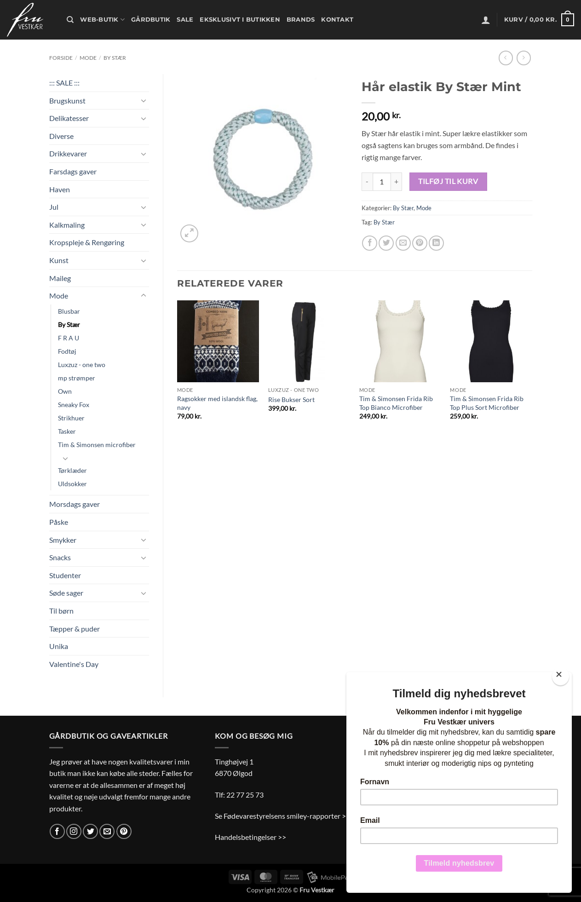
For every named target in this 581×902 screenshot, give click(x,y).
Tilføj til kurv (448, 181)
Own (65, 391)
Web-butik (102, 19)
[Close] (560, 676)
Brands (301, 19)
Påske (58, 521)
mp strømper (76, 378)
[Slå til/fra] (143, 100)
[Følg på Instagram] (73, 831)
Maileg (60, 278)
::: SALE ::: (64, 82)
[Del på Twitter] (386, 243)
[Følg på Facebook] (57, 831)
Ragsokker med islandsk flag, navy (217, 403)
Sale (185, 19)
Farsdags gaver (73, 171)
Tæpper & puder (74, 628)
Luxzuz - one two (81, 364)
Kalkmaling (67, 224)
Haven (59, 189)
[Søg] (70, 20)
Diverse (61, 136)
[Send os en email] (107, 831)
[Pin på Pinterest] (419, 243)
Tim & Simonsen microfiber (97, 444)
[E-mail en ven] (403, 243)
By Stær (115, 57)
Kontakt (337, 19)
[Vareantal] (382, 181)
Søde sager (66, 592)
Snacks (60, 557)
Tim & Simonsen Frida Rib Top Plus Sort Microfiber (486, 403)
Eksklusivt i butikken (240, 19)
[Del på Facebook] (369, 243)
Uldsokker (72, 484)
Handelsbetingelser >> (250, 837)
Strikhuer (71, 418)
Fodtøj (67, 351)
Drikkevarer (68, 153)
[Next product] (506, 58)
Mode (88, 57)
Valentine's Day (73, 664)
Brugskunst (67, 100)
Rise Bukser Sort (291, 399)
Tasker (67, 431)
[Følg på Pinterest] (124, 831)
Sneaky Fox (73, 404)
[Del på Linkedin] (436, 243)
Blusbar (69, 311)
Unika (58, 646)
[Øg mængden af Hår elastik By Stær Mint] (396, 181)
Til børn (61, 610)
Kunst (59, 260)
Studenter (65, 575)
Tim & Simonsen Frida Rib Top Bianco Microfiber (396, 403)
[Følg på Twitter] (90, 831)
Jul (53, 206)
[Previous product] (524, 58)
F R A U (68, 338)
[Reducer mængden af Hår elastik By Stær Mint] (367, 181)
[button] (485, 20)
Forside (61, 57)
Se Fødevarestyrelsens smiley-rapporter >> (282, 815)
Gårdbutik (150, 19)
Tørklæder (72, 470)
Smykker (62, 539)
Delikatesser (69, 118)
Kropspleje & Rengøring (86, 242)
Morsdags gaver (74, 504)
